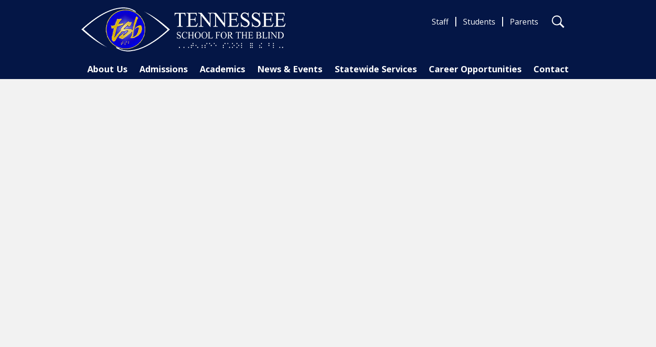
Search (558, 23)
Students (479, 21)
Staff (440, 21)
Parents (524, 21)
